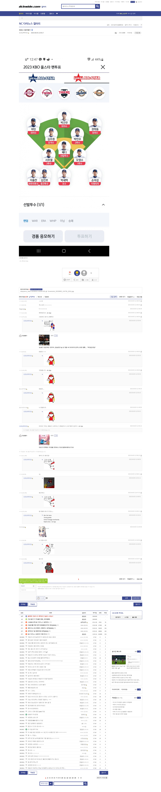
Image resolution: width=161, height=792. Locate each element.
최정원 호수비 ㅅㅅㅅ (33, 765)
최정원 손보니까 (32, 717)
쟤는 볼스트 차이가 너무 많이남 (36, 649)
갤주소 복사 (128, 25)
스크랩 (116, 33)
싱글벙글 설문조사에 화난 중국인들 (122, 675)
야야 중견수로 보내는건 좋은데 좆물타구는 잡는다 (42, 759)
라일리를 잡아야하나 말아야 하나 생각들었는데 (41, 643)
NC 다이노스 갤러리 (29, 23)
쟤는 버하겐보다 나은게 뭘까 (36, 685)
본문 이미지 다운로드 (36, 289)
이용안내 (135, 25)
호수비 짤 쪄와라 (32, 708)
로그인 (132, 2)
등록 (126, 598)
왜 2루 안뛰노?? (32, 762)
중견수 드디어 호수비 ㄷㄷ (35, 726)
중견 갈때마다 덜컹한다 (34, 723)
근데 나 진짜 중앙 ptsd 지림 (35, 711)
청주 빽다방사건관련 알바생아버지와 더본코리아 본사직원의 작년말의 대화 (126, 682)
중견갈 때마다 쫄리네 (33, 747)
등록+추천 (136, 598)
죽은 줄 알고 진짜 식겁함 (120, 714)
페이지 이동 (102, 778)
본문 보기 (122, 297)
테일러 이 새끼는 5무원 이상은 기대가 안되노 (41, 655)
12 (67, 778)
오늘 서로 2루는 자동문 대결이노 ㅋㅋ (38, 699)
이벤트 (122, 1)
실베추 (67, 280)
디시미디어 (115, 689)
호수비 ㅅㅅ (30, 750)
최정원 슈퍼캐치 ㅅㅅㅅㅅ (35, 744)
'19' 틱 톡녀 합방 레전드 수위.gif (37, 652)
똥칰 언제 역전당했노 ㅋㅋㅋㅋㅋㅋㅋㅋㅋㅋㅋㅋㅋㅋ (43, 661)
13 (70, 778)
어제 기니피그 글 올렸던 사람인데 (122, 711)
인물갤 (107, 1)
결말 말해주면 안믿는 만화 (119, 673)
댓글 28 (137, 33)
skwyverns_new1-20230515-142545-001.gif (33, 291)
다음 (78, 778)
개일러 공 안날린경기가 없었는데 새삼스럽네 (41, 637)
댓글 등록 (114, 297)
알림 (134, 617)
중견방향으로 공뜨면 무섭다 (35, 705)
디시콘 (127, 1)
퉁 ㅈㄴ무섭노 (31, 735)
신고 (94, 280)
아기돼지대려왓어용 (118, 707)
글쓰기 (137, 604)
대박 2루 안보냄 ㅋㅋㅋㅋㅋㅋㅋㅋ (37, 756)
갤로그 (112, 1)
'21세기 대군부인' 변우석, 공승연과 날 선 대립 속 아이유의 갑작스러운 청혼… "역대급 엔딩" (67, 347)
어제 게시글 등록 (125, 13)
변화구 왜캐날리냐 (32, 693)
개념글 (32, 604)
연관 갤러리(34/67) (117, 25)
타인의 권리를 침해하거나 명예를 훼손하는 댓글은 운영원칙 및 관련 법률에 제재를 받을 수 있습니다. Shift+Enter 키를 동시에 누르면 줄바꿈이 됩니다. (66, 587)
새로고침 (139, 297)
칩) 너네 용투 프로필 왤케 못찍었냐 (38, 658)
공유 (75, 280)
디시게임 (117, 1)
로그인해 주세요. (118, 613)
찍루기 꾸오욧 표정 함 (119, 704)
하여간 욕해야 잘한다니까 (35, 741)
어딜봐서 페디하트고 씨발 (35, 646)
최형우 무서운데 (32, 714)
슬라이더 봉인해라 (32, 676)
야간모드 (139, 2)
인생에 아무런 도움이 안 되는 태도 (121, 677)
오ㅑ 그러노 (30, 691)
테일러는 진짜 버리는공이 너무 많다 (38, 664)
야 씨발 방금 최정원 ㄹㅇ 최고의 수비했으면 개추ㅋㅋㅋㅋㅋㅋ (46, 732)
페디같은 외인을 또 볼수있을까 (36, 640)
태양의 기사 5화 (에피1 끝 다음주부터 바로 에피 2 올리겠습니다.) (126, 680)
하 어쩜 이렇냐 (117, 709)
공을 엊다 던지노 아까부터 (35, 682)
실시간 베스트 (116, 651)
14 (72, 778)
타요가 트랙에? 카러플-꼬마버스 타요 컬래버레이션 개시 (56, 447)
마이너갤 (97, 1)
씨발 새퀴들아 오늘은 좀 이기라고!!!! (38, 670)
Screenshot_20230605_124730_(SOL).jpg (61, 291)
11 (65, 778)
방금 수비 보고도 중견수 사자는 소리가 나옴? (41, 696)
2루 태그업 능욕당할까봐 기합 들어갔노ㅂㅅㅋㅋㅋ (42, 738)
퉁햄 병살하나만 (32, 688)
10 (62, 778)
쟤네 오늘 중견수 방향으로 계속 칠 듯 (38, 702)
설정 (108, 25)
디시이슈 (124, 689)
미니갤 (102, 1)
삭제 (141, 301)
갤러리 (21, 13)
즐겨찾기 (118, 617)
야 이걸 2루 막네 (32, 729)
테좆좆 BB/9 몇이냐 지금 (34, 720)
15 (75, 778)
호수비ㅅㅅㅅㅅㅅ (32, 753)
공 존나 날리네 (31, 673)
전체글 (23, 604)
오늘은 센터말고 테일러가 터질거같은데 (39, 679)
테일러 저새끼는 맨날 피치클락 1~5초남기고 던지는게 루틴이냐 (46, 768)
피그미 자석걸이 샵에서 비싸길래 (122, 702)
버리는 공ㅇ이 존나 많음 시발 (36, 667)
